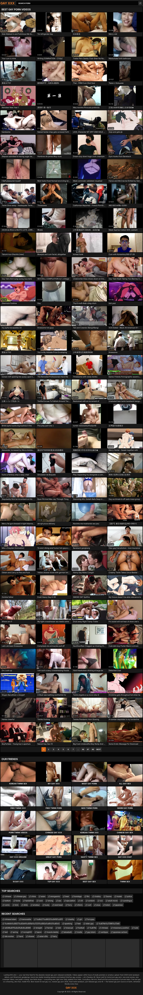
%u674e (92, 928)
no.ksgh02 (27, 932)
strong (50, 901)
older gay (90, 923)
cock (41, 901)
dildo (26, 905)
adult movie (113, 901)
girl (80, 919)
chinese (8, 896)
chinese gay (21, 896)
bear (67, 896)
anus (98, 905)
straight (39, 928)
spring (15, 932)
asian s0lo (43, 936)
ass (59, 901)
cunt (89, 905)
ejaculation (70, 901)
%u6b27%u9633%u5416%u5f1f (49, 919)
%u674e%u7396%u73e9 (109, 923)
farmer (50, 928)
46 (83, 749)
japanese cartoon (120, 932)
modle (79, 932)
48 (93, 749)
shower (31, 936)
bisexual (69, 928)
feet (79, 923)
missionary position (121, 928)
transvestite (26, 919)
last (6, 932)
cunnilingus (127, 901)
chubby (98, 896)
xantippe (104, 932)
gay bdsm (91, 932)
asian (43, 896)
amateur (36, 905)
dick (16, 905)
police (129, 896)
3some (108, 896)
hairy (55, 936)
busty (47, 905)
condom (91, 901)
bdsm (107, 905)
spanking (68, 923)
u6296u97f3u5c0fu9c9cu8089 (18, 928)
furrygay (90, 919)
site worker (9, 936)
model (119, 896)
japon (39, 932)
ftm (88, 896)
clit (81, 901)
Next (98, 749)
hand (21, 936)
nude (136, 928)
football (81, 928)
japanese (119, 905)
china (33, 896)
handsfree (29, 901)
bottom (8, 901)
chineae (104, 928)
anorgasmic (55, 896)
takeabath (68, 932)
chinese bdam (10, 919)
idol (59, 928)
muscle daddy (52, 932)
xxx (101, 901)
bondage (78, 896)
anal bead (59, 905)
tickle (18, 901)
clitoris (79, 905)
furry (70, 905)
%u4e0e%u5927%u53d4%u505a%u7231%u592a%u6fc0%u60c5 (32, 923)
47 (88, 749)
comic (7, 905)
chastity (71, 919)
